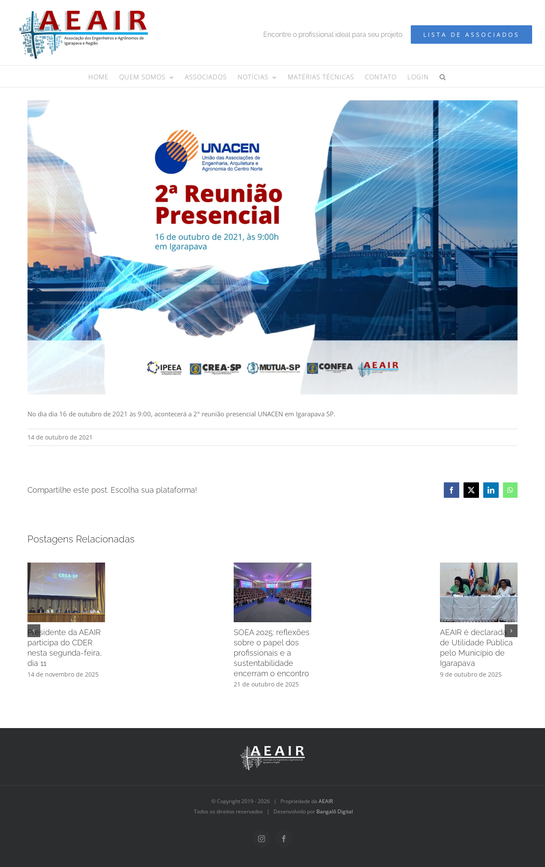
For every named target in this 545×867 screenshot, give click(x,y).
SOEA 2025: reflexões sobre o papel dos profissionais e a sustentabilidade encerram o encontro (272, 653)
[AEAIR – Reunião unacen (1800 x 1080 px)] (272, 247)
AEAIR (326, 801)
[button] (443, 76)
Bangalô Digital (334, 811)
